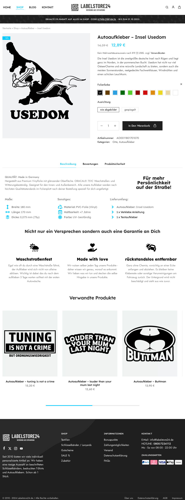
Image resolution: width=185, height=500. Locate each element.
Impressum (177, 498)
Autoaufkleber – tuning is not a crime (30, 381)
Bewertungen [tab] (90, 164)
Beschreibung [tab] (68, 164)
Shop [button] (19, 7)
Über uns (128, 498)
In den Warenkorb (142, 126)
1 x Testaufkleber (127, 217)
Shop (16, 28)
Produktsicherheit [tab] (115, 164)
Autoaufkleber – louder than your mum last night (89, 383)
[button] (100, 92)
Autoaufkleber (126, 142)
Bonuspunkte (111, 440)
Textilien (65, 440)
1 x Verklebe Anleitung (130, 212)
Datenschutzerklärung (115, 455)
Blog (32, 7)
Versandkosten (158, 53)
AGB (165, 498)
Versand (108, 450)
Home (7, 7)
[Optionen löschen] (181, 84)
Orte (115, 142)
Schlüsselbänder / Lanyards (76, 445)
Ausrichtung (104, 102)
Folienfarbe (104, 85)
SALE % (65, 455)
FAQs (107, 461)
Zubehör (65, 461)
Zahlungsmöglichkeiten (116, 445)
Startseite (6, 28)
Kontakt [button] (47, 7)
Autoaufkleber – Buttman (150, 381)
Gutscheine (67, 450)
